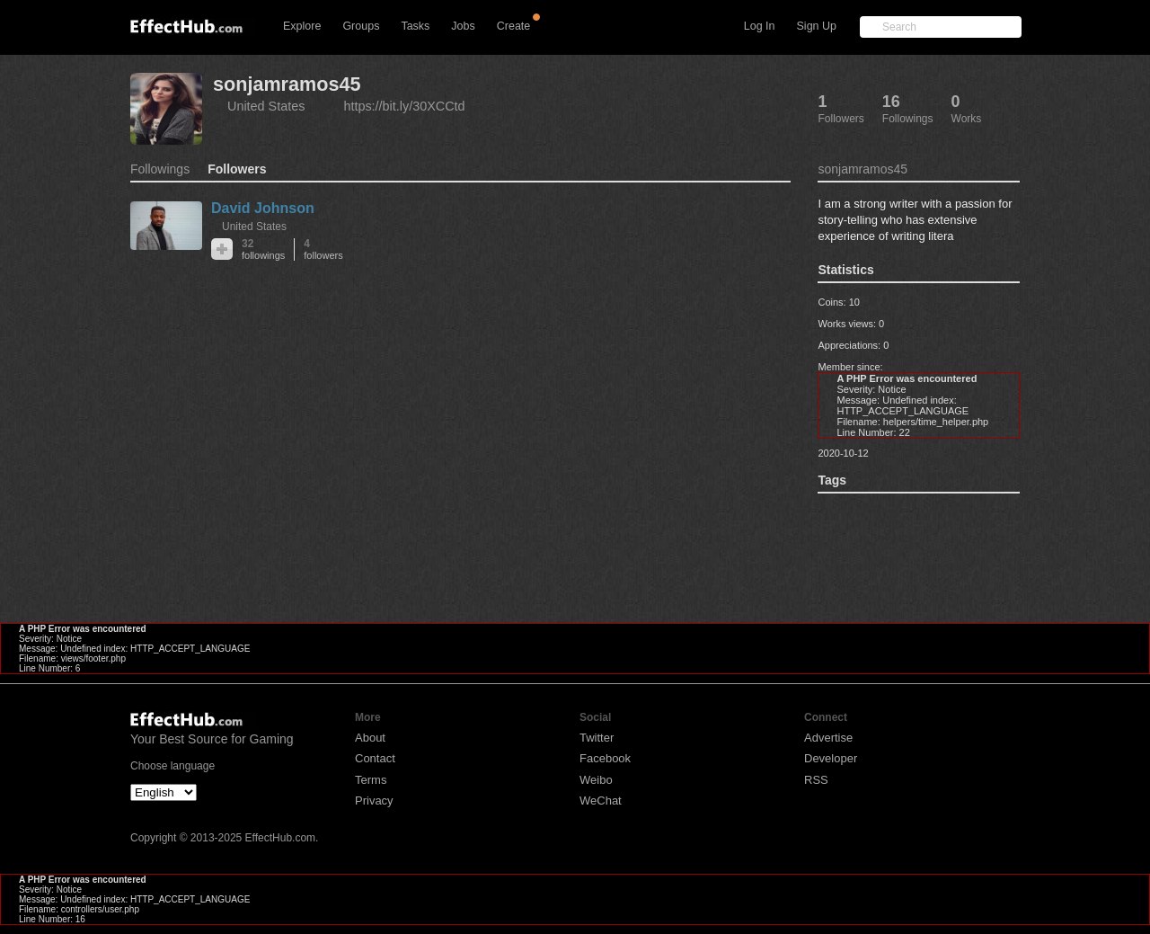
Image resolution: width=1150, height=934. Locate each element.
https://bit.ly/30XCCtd (403, 106)
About (370, 737)
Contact (375, 758)
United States (266, 106)
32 (263, 249)
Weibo (596, 780)
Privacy (374, 800)
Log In (759, 26)
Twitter (596, 737)
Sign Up (816, 26)
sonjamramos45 (286, 84)
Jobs (462, 26)
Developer (830, 758)
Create (514, 26)
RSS (816, 780)
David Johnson (262, 208)
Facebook (605, 758)
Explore (302, 26)
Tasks (415, 26)
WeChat (600, 800)
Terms (370, 780)
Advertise (828, 737)
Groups (360, 26)
